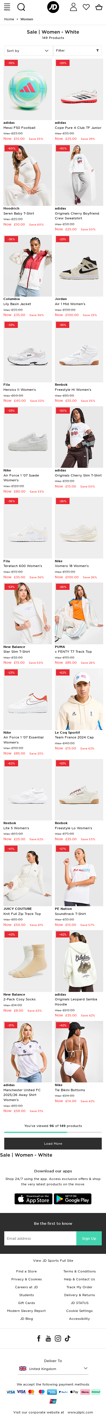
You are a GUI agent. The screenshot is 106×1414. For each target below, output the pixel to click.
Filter (77, 51)
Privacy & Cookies (26, 1279)
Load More (53, 1144)
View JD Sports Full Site (53, 1261)
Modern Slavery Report (26, 1311)
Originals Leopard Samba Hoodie (76, 999)
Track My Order (79, 1287)
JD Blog (26, 1319)
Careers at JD (26, 1287)
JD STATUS (79, 1303)
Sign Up (89, 1238)
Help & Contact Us (79, 1279)
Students (26, 1295)
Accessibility (79, 1319)
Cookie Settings (79, 1311)
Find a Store (26, 1271)
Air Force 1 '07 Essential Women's (23, 737)
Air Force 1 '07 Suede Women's (21, 475)
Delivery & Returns (79, 1295)
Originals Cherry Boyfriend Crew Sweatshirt (77, 213)
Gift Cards (26, 1303)
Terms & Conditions (79, 1271)
